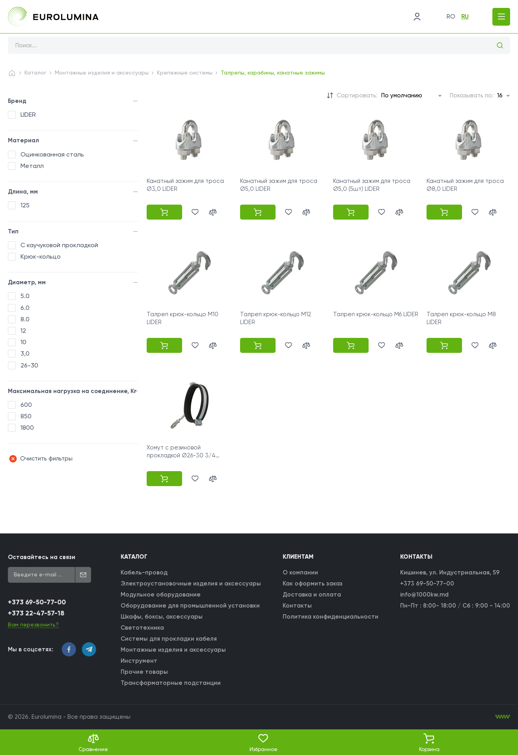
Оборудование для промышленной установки (190, 605)
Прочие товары (144, 671)
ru (465, 16)
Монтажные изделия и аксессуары (102, 72)
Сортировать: (357, 95)
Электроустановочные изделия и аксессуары (191, 583)
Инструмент (139, 660)
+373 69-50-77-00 (37, 602)
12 (23, 330)
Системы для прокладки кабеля (169, 638)
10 (23, 342)
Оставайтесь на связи (41, 557)
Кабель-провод (144, 572)
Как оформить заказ (313, 583)
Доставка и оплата (312, 594)
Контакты (297, 605)
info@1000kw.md (424, 594)
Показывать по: (472, 95)
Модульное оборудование (161, 594)
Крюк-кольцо (40, 256)
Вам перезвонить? (33, 624)
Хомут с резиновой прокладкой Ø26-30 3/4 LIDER (181, 455)
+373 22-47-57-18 (36, 613)
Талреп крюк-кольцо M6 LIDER (375, 314)
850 (26, 416)
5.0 (25, 296)
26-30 (29, 365)
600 (26, 404)
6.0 (25, 307)
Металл (32, 166)
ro (451, 16)
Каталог (35, 72)
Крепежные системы (184, 72)
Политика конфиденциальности (330, 616)
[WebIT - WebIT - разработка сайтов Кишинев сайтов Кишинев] (502, 717)
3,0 (25, 353)
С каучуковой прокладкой (59, 245)
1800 (27, 427)
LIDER (28, 114)
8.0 (25, 319)
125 (25, 205)
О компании (300, 572)
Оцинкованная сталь (52, 154)
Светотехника (142, 627)
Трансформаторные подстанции (171, 682)
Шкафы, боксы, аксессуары (162, 616)
